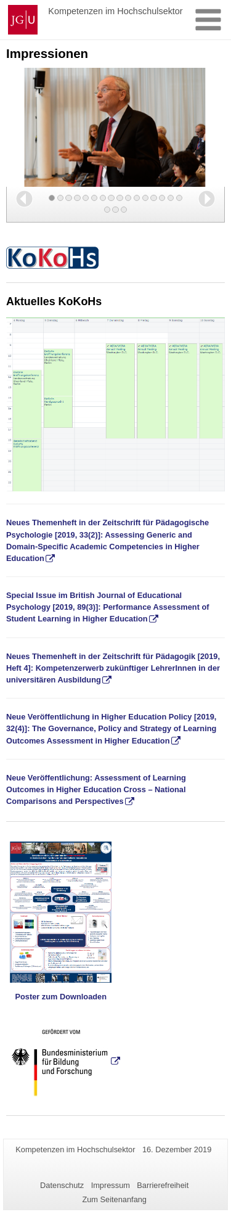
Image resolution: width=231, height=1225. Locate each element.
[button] (24, 198)
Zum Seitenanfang (114, 1199)
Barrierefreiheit (162, 1185)
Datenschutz (62, 1185)
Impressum (110, 1185)
